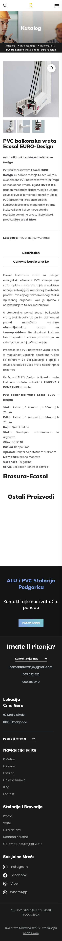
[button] (5, 5)
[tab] (31, 253)
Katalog (10, 45)
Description (31, 253)
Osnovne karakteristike (31, 262)
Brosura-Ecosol (25, 476)
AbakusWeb (31, 933)
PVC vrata (46, 45)
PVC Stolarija (27, 45)
